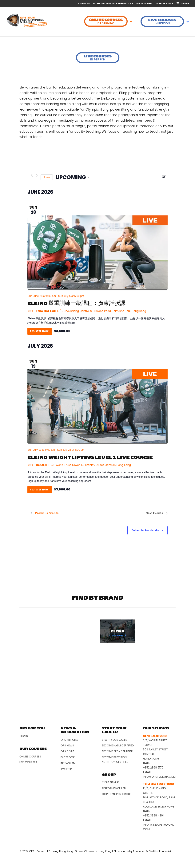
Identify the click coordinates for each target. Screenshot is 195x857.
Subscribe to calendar (145, 530)
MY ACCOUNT (144, 3)
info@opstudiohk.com (159, 777)
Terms (23, 736)
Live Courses (28, 762)
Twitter (66, 769)
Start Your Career (115, 740)
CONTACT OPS (164, 3)
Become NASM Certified (118, 745)
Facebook (68, 757)
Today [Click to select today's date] (47, 177)
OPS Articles (69, 740)
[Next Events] (37, 175)
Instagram (68, 763)
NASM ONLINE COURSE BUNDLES (113, 3)
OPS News (67, 745)
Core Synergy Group (116, 794)
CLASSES (84, 3)
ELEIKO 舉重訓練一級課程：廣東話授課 (76, 303)
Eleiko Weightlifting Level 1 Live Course (90, 457)
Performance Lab (114, 788)
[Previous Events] (32, 175)
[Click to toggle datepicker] (73, 177)
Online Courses (30, 756)
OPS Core (67, 751)
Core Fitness (111, 782)
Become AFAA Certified (117, 751)
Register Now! (40, 331)
